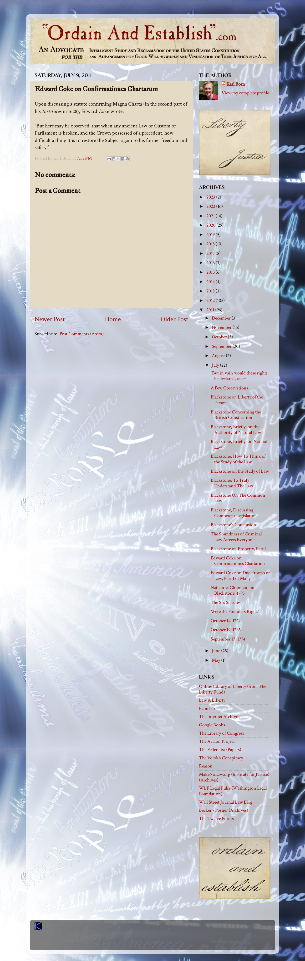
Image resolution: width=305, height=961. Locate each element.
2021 (211, 216)
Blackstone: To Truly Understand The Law (232, 483)
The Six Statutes (225, 602)
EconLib (207, 708)
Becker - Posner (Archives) (223, 810)
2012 (211, 300)
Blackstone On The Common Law (238, 498)
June (216, 651)
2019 (211, 235)
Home (113, 319)
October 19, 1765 (226, 630)
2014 (211, 282)
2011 (210, 310)
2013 (211, 291)
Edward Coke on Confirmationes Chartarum (238, 561)
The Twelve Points (216, 818)
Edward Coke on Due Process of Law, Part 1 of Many (240, 576)
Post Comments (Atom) (82, 334)
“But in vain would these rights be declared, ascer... (239, 376)
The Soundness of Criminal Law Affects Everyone (236, 537)
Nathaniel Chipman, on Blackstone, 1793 (232, 590)
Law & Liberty (212, 700)
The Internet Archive (218, 716)
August (219, 356)
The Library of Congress (221, 733)
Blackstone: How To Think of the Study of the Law (238, 459)
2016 (211, 263)
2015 (211, 272)
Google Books (212, 725)
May (216, 660)
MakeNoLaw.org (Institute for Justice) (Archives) (234, 777)
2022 (211, 206)
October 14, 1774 (225, 621)
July (216, 365)
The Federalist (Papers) (220, 750)
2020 (211, 225)
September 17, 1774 (228, 639)
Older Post (174, 319)
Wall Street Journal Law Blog (225, 802)
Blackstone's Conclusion (233, 525)
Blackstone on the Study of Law (240, 471)
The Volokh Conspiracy (221, 758)
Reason (206, 766)
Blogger (163, 942)
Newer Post (50, 319)
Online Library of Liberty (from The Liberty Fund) (232, 689)
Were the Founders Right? (235, 611)
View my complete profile (245, 93)
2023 (211, 197)
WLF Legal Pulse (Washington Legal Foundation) (233, 791)
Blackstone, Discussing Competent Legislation (234, 513)
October (220, 337)
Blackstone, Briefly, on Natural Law (239, 444)
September (222, 346)
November (222, 327)
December (222, 318)
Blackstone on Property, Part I (238, 549)
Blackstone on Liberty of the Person (237, 400)
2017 (211, 253)
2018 (211, 244)
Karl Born (235, 84)
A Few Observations (229, 388)
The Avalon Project (217, 741)
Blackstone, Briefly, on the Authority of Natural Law (236, 430)
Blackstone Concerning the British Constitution (236, 415)
